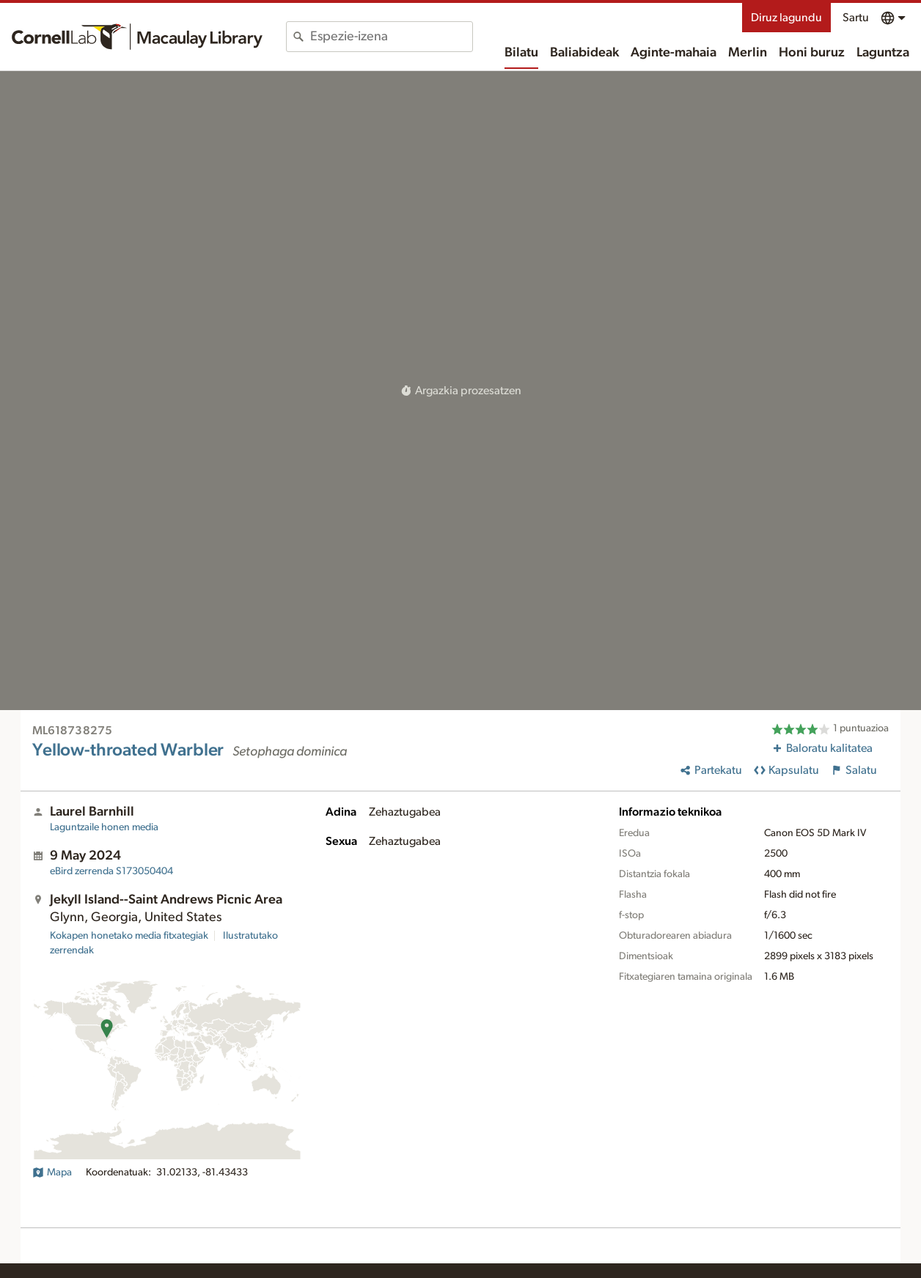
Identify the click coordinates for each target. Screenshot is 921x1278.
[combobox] (391, 36)
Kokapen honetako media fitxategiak (129, 936)
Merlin (747, 52)
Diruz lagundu (786, 17)
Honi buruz (812, 52)
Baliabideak (584, 52)
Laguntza (882, 52)
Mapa (52, 1172)
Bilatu (521, 52)
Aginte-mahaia (673, 52)
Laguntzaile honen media (104, 827)
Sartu (856, 17)
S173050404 (111, 871)
